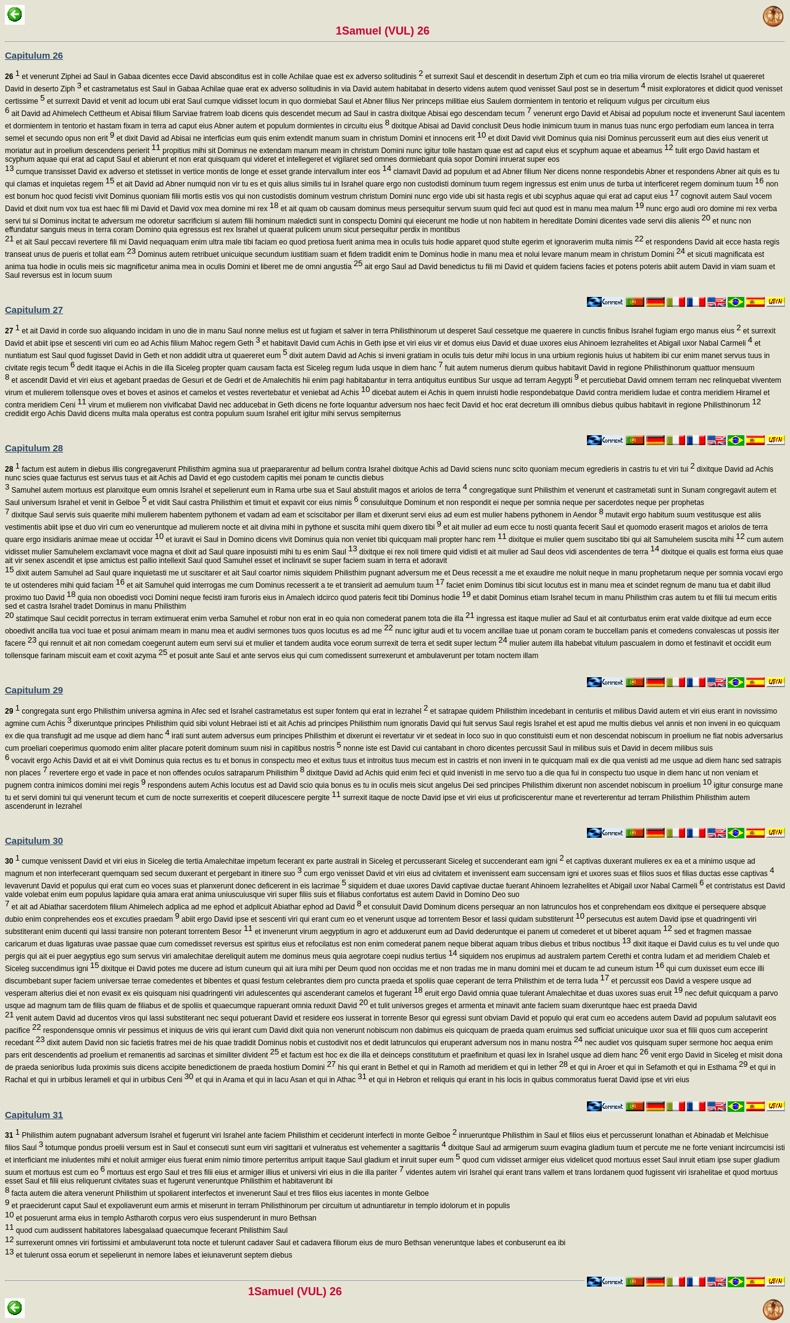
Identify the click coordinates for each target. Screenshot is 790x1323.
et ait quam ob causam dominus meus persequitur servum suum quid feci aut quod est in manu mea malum (461, 208)
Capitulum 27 (34, 309)
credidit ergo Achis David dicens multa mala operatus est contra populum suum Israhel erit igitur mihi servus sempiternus (203, 413)
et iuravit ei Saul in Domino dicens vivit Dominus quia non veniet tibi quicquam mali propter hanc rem (335, 539)
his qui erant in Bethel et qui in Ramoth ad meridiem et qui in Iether (452, 1067)
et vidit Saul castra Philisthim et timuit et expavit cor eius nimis (252, 502)
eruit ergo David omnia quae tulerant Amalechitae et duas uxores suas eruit (553, 993)
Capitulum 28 (34, 448)
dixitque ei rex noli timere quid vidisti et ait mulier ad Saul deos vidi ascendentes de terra (508, 552)
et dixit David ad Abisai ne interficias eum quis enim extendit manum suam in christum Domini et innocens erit (300, 138)
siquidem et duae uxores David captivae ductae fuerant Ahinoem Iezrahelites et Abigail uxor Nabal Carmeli (525, 886)
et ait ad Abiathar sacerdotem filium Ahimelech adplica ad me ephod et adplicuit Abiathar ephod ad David (185, 907)
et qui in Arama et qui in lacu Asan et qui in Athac (280, 1079)
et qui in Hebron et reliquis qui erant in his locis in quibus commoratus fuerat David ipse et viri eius (528, 1079)
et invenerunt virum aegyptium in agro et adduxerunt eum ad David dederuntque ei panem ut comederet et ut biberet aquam (462, 931)
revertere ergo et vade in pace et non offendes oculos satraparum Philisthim (176, 773)
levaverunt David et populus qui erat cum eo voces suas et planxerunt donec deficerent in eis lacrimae (175, 886)
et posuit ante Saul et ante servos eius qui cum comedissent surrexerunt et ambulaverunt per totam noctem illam (352, 655)
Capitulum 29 (34, 690)
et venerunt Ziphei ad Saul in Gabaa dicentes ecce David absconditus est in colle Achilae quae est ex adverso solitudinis (214, 76)
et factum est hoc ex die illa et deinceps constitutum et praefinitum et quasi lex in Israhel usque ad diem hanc (464, 1055)
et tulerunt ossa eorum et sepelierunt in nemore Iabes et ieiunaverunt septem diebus (153, 1255)
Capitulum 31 (34, 1114)
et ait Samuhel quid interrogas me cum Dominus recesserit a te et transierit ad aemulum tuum (284, 585)
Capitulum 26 (34, 55)
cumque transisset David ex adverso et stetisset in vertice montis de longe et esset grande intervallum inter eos (202, 171)
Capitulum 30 (34, 840)
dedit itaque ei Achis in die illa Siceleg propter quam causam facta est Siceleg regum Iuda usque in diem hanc (259, 368)
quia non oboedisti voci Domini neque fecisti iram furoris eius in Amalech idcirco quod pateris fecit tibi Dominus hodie (273, 597)
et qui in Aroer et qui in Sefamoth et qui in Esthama (657, 1067)
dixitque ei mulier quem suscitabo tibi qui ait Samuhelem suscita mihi (626, 539)
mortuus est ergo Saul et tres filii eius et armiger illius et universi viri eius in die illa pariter (254, 1172)
